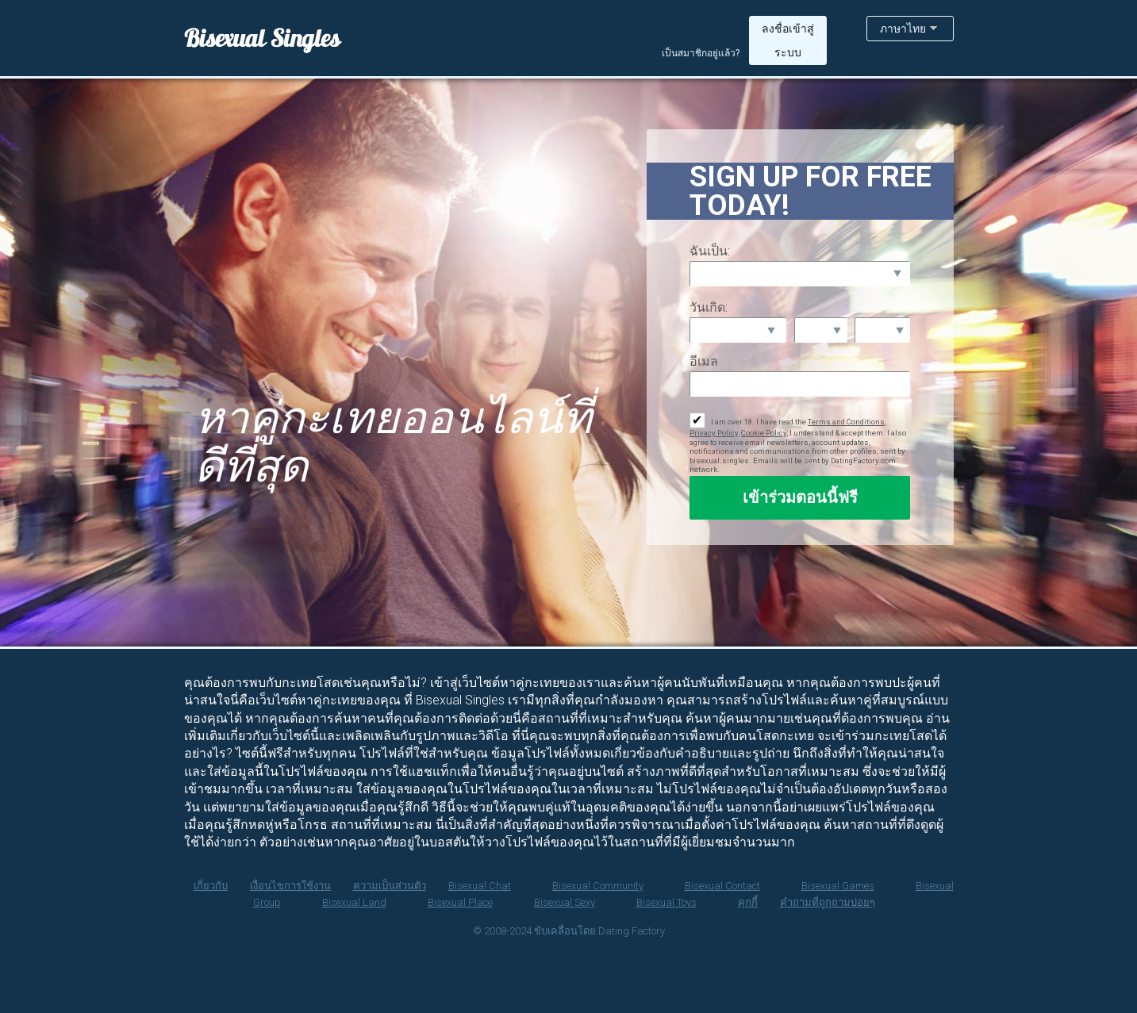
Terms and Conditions (846, 421)
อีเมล (703, 361)
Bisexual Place (460, 902)
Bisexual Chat (479, 886)
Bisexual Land (354, 902)
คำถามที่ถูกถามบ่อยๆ (827, 902)
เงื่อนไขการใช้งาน (290, 886)
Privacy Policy (713, 432)
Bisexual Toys (666, 902)
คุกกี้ (748, 902)
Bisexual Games (837, 886)
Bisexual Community (597, 886)
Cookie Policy (763, 432)
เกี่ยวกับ (211, 886)
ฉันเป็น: (709, 251)
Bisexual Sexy (564, 902)
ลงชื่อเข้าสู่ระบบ (788, 40)
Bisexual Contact (722, 886)
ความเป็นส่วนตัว (389, 886)
